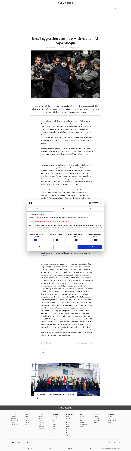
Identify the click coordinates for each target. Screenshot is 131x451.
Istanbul (27, 416)
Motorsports (97, 420)
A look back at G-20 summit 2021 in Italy (56, 394)
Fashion (68, 424)
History (68, 431)
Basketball (96, 418)
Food (67, 422)
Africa (40, 424)
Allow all (90, 247)
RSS (91, 448)
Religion (68, 428)
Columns (110, 416)
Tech (53, 426)
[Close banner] (101, 203)
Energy (54, 420)
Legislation (13, 418)
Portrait (82, 422)
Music (81, 418)
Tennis (95, 422)
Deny (40, 247)
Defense (54, 428)
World (41, 414)
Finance (54, 422)
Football (96, 416)
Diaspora (27, 424)
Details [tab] (65, 209)
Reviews (82, 426)
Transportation (56, 431)
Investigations (28, 420)
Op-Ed (109, 418)
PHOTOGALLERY (43, 398)
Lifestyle (69, 414)
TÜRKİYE (27, 414)
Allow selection (65, 247)
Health (68, 416)
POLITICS (14, 414)
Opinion (111, 414)
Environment (69, 418)
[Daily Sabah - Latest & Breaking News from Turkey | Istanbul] (65, 3)
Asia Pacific (41, 422)
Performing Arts (84, 424)
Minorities (27, 422)
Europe (40, 418)
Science (68, 426)
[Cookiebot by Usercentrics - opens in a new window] (90, 203)
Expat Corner (69, 435)
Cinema (82, 416)
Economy (54, 418)
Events (81, 420)
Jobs (12, 448)
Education (27, 418)
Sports (96, 414)
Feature (68, 433)
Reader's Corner (112, 420)
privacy (30, 448)
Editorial (110, 422)
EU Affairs (13, 422)
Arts (81, 414)
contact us (71, 448)
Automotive (55, 416)
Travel (67, 420)
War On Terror (14, 420)
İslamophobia (42, 428)
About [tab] (91, 209)
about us (50, 448)
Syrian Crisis (41, 426)
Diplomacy (13, 416)
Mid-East (41, 416)
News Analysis (14, 424)
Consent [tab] (39, 209)
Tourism (54, 424)
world (42, 352)
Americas (41, 420)
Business (55, 414)
